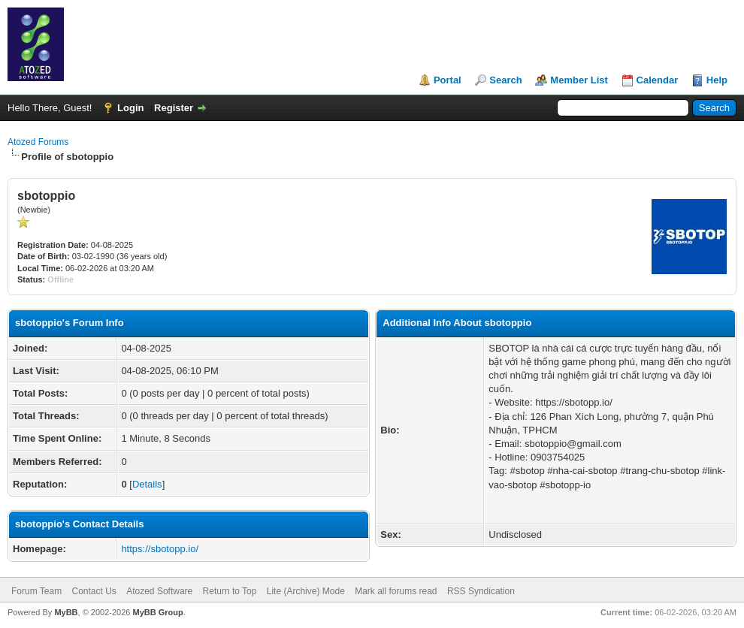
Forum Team (36, 591)
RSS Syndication (481, 591)
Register (173, 107)
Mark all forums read (396, 591)
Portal (447, 80)
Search (505, 80)
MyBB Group (157, 612)
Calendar (658, 80)
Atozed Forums (38, 142)
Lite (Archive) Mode (306, 591)
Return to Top (230, 591)
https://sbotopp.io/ (159, 548)
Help (716, 80)
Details (147, 484)
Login (130, 107)
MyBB (65, 612)
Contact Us (93, 591)
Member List (579, 80)
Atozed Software (159, 591)
